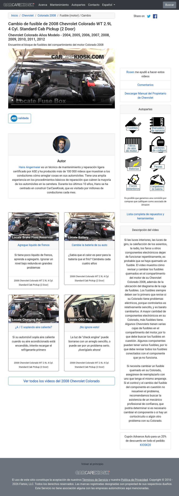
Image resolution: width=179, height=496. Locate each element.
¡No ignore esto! (89, 327)
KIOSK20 (145, 445)
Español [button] (107, 4)
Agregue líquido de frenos (33, 245)
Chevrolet (28, 15)
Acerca (42, 4)
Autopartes (78, 4)
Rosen (130, 72)
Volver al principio (92, 464)
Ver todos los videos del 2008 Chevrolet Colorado (61, 381)
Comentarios (145, 85)
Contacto (93, 4)
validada (19, 118)
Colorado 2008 (47, 15)
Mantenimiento (59, 4)
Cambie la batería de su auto (89, 245)
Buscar (169, 4)
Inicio (14, 15)
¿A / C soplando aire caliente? (33, 327)
